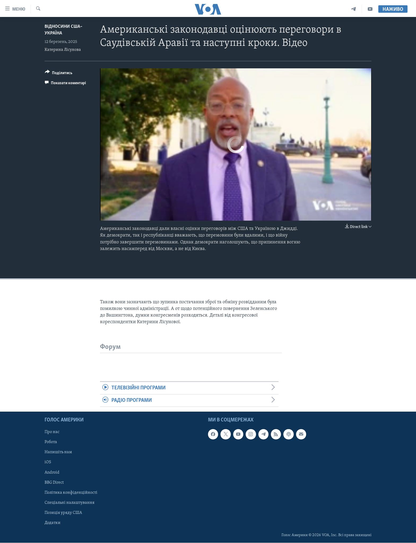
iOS (48, 462)
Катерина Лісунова (63, 50)
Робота (51, 442)
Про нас (52, 432)
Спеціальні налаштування (69, 503)
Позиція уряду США (63, 513)
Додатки (52, 523)
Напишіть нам (58, 452)
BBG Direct (54, 482)
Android (52, 472)
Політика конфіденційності (71, 493)
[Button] (58, 73)
